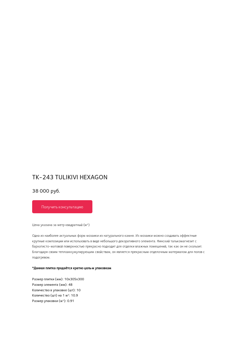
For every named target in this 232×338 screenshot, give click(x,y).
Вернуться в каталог (25, 8)
